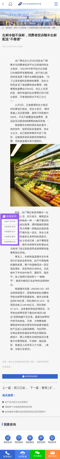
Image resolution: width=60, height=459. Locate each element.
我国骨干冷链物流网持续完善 (18, 407)
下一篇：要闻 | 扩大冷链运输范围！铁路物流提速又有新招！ (44, 387)
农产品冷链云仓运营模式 (16, 402)
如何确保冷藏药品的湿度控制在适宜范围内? (25, 412)
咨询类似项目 (30, 376)
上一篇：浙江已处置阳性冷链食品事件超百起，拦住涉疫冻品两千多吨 (16, 387)
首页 (15, 28)
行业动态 (23, 28)
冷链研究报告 (34, 28)
